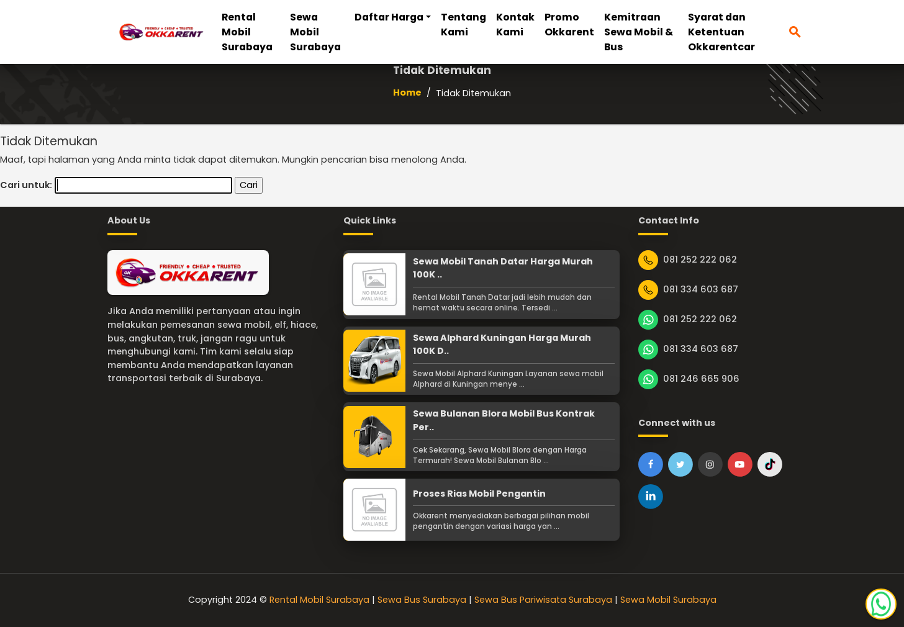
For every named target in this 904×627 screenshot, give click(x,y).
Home (407, 92)
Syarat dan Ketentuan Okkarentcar (721, 32)
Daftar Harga (389, 17)
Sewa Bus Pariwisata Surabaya (543, 599)
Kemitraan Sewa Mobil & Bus (638, 32)
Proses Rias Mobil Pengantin (479, 493)
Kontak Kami (515, 24)
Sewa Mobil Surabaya (315, 32)
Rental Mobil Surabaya (247, 32)
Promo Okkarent (569, 24)
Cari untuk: (26, 185)
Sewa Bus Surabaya (421, 599)
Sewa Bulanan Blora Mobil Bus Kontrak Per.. (504, 420)
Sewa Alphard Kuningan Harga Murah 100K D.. (502, 345)
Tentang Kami (463, 24)
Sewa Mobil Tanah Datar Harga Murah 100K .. (503, 268)
